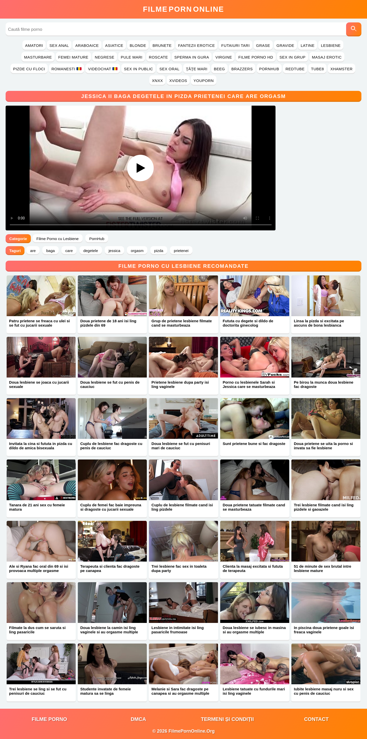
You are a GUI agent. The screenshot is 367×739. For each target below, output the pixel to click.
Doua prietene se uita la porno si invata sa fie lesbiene (323, 445)
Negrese (104, 57)
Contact (316, 719)
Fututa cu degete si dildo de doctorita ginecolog (248, 323)
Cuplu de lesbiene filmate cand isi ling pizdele (182, 507)
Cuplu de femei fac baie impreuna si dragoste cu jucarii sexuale (110, 507)
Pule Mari (131, 57)
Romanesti (66, 69)
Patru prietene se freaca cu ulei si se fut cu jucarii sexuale (39, 323)
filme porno (49, 719)
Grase (263, 45)
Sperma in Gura (191, 57)
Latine (307, 45)
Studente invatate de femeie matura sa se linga (105, 691)
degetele (90, 250)
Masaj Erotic (327, 57)
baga (50, 250)
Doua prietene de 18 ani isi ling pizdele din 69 (108, 323)
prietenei (181, 250)
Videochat (102, 69)
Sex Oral (169, 69)
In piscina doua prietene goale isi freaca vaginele (324, 629)
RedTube (295, 69)
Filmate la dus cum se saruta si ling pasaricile (37, 629)
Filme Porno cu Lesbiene (57, 238)
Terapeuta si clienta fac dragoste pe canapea (109, 568)
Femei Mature (73, 57)
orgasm (137, 250)
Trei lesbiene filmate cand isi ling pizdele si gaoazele (323, 507)
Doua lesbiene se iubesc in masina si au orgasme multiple (254, 629)
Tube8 (317, 69)
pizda (158, 250)
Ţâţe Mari (196, 69)
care (69, 250)
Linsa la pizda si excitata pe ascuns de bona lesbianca (319, 323)
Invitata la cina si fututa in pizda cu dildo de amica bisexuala (40, 445)
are (33, 250)
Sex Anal (59, 45)
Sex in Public (138, 69)
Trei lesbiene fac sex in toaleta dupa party (178, 568)
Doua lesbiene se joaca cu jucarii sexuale (39, 384)
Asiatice (114, 45)
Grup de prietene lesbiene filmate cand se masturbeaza (181, 323)
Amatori (34, 45)
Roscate (158, 57)
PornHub (269, 69)
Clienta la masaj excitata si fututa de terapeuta (253, 568)
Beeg (219, 69)
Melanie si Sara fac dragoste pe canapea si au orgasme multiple (180, 691)
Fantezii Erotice (196, 45)
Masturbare (38, 57)
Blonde (138, 45)
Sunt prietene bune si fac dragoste (254, 443)
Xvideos (178, 80)
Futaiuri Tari (235, 45)
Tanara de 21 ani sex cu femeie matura (37, 507)
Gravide (285, 45)
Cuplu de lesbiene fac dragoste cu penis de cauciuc (111, 445)
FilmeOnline (183, 9)
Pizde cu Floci (29, 69)
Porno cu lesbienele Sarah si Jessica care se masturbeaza (249, 384)
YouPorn (203, 80)
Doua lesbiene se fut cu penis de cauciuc (110, 384)
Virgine (223, 57)
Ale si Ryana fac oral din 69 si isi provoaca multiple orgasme (38, 568)
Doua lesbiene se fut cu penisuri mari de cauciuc (180, 445)
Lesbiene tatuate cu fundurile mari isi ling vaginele (254, 691)
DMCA (138, 719)
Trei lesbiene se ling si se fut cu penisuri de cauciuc (38, 691)
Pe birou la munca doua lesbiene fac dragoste (323, 384)
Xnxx (157, 80)
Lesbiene (330, 45)
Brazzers (242, 69)
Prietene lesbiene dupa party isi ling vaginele (180, 384)
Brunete (162, 45)
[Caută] (353, 29)
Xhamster (341, 69)
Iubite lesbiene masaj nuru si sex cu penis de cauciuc (323, 691)
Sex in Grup (293, 57)
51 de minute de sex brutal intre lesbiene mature (322, 568)
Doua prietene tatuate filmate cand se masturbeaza (254, 507)
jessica (114, 250)
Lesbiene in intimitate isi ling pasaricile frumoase (177, 629)
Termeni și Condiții (227, 719)
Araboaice (87, 45)
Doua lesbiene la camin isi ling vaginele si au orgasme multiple (109, 629)
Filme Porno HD (255, 57)
